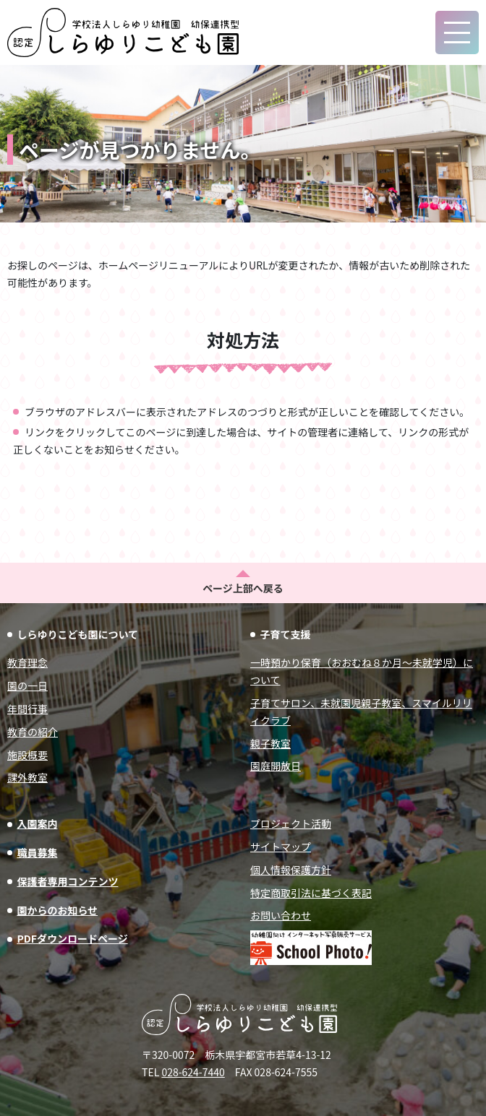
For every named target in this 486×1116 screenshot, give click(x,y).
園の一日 (27, 685)
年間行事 (27, 708)
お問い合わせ (280, 915)
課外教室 (27, 777)
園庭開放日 (275, 765)
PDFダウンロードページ (72, 938)
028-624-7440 (192, 1072)
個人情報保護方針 (290, 869)
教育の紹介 (32, 731)
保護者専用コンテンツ (67, 881)
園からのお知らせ (57, 910)
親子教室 (270, 743)
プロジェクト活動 (290, 823)
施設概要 (27, 755)
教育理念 (27, 662)
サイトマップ (280, 846)
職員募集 (37, 852)
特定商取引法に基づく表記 (311, 893)
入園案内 (37, 823)
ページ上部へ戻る (243, 588)
